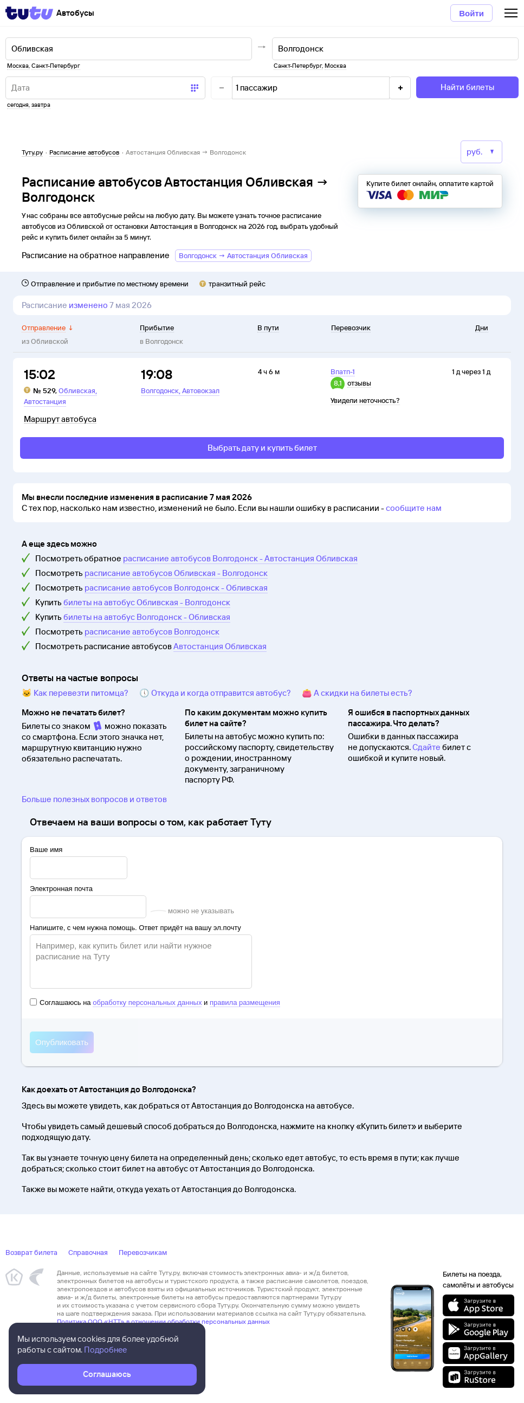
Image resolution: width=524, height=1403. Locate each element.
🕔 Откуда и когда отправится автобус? (215, 693)
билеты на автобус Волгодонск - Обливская (146, 617)
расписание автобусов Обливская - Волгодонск (176, 573)
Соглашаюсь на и (155, 1002)
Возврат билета (31, 1252)
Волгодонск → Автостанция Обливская (243, 255)
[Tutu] (29, 13)
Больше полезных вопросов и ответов (94, 799)
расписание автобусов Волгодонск (152, 631)
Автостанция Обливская (220, 646)
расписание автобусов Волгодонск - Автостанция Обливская (240, 558)
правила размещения (245, 1002)
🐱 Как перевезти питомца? (75, 693)
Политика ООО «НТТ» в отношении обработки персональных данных (163, 1321)
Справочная (88, 1252)
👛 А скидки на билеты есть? (357, 693)
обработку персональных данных (147, 1002)
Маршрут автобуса (60, 419)
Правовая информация (91, 1329)
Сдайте (426, 747)
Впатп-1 (343, 371)
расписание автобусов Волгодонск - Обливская (176, 587)
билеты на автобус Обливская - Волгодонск (146, 602)
